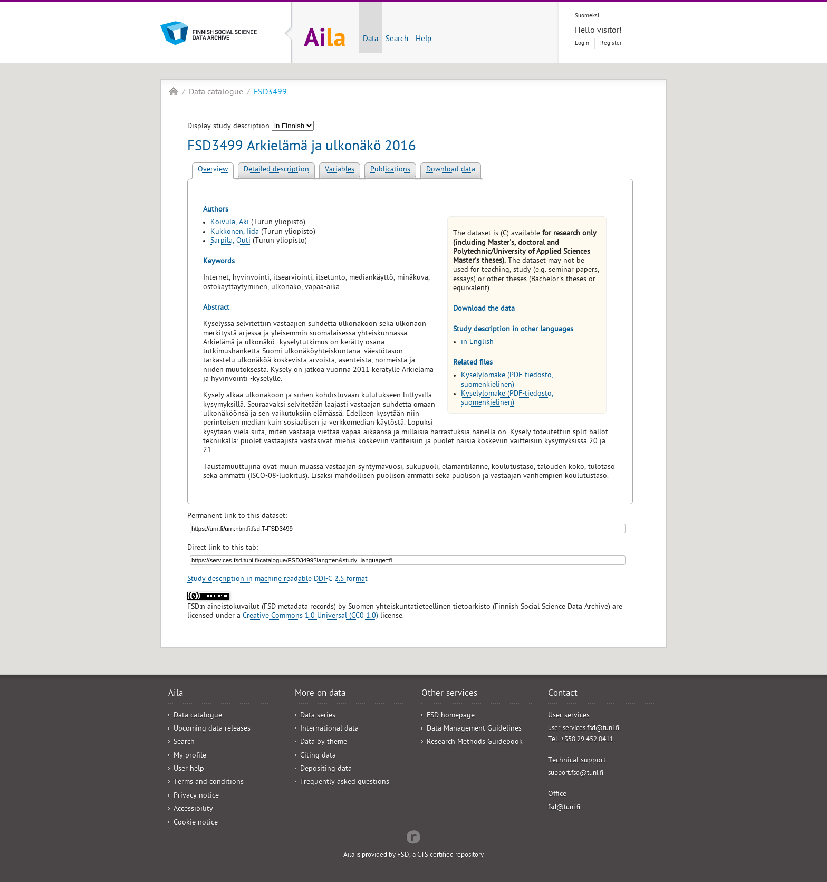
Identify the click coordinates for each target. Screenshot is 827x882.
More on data (320, 694)
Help (423, 39)
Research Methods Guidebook (475, 742)
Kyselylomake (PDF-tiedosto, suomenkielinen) (507, 380)
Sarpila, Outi (230, 241)
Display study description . (252, 126)
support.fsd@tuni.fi (575, 774)
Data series (317, 716)
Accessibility (193, 809)
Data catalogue (216, 93)
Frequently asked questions (344, 782)
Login (582, 43)
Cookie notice (196, 823)
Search (397, 39)
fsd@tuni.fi (564, 808)
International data (329, 729)
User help (189, 769)
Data (370, 39)
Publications (390, 170)
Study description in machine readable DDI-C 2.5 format (277, 579)
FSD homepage (451, 716)
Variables (339, 170)
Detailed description (276, 170)
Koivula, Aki (229, 222)
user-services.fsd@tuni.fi (583, 729)
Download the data (484, 309)
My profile (190, 756)
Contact (563, 694)
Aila (173, 91)
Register (611, 43)
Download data (450, 170)
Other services (449, 694)
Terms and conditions (209, 782)
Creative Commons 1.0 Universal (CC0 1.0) (310, 616)
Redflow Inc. (413, 836)
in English (477, 342)
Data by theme (323, 742)
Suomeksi (587, 16)
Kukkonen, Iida (234, 232)
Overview (213, 170)
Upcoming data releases (212, 729)
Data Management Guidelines (474, 729)
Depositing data (326, 769)
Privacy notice (196, 796)
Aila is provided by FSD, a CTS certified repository (413, 855)
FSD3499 (270, 93)
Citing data (318, 756)
